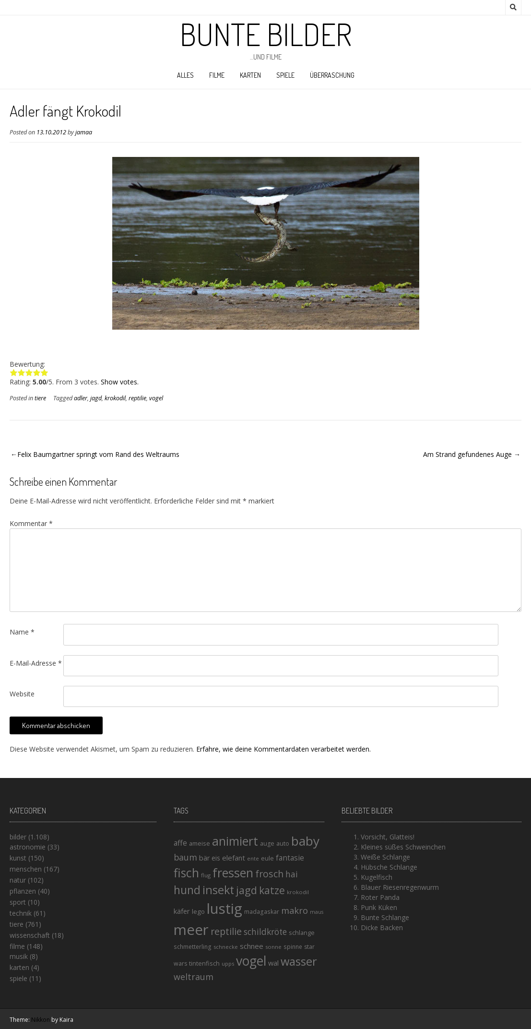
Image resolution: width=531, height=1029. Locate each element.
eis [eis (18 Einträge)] (216, 857)
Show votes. (120, 381)
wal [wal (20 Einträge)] (273, 963)
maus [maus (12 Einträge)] (316, 912)
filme (216, 75)
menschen (26, 868)
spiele (285, 75)
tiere (40, 398)
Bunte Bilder (266, 34)
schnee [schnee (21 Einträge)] (251, 946)
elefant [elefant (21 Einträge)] (233, 857)
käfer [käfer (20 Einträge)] (182, 911)
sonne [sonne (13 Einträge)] (273, 946)
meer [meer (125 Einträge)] (191, 929)
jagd (96, 398)
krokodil (115, 398)
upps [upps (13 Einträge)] (228, 963)
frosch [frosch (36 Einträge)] (269, 873)
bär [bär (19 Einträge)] (204, 857)
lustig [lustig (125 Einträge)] (224, 908)
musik (19, 956)
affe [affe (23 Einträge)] (180, 843)
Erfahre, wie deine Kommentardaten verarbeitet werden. (283, 749)
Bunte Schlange (385, 917)
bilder (18, 836)
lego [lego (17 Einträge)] (198, 911)
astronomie (28, 846)
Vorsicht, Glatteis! (387, 836)
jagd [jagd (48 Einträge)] (246, 890)
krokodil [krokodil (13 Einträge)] (298, 892)
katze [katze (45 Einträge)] (272, 890)
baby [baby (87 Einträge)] (305, 841)
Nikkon (40, 1020)
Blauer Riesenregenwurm (400, 887)
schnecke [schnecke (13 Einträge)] (225, 946)
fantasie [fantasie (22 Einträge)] (290, 858)
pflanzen (23, 891)
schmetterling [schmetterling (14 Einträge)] (193, 947)
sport (18, 902)
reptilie (137, 398)
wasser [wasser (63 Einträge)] (299, 961)
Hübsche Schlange (389, 867)
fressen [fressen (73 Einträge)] (232, 872)
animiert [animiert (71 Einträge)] (235, 841)
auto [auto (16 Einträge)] (282, 843)
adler (80, 398)
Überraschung (332, 75)
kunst (18, 857)
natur (18, 880)
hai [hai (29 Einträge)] (291, 874)
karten (250, 75)
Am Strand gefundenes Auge (467, 454)
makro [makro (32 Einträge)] (294, 910)
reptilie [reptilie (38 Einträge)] (226, 931)
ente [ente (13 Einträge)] (253, 858)
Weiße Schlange (385, 856)
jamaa (83, 132)
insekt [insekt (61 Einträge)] (218, 889)
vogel (156, 398)
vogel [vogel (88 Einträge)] (251, 960)
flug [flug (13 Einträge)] (206, 875)
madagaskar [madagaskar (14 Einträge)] (261, 912)
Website (22, 693)
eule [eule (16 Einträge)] (267, 858)
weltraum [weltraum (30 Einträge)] (193, 976)
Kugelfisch (376, 877)
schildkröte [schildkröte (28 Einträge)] (265, 931)
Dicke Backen (382, 927)
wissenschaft (30, 935)
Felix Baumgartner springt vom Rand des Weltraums (98, 454)
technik (21, 913)
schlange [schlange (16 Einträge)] (302, 932)
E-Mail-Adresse (36, 663)
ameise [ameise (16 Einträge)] (199, 843)
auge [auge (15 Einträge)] (267, 843)
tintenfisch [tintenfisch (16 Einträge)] (204, 963)
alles (185, 75)
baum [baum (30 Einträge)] (185, 857)
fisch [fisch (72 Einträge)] (186, 872)
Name (22, 631)
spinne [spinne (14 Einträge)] (292, 947)
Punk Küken (379, 907)
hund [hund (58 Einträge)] (187, 889)
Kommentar (31, 523)
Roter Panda (380, 897)
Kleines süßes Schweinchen (403, 846)
